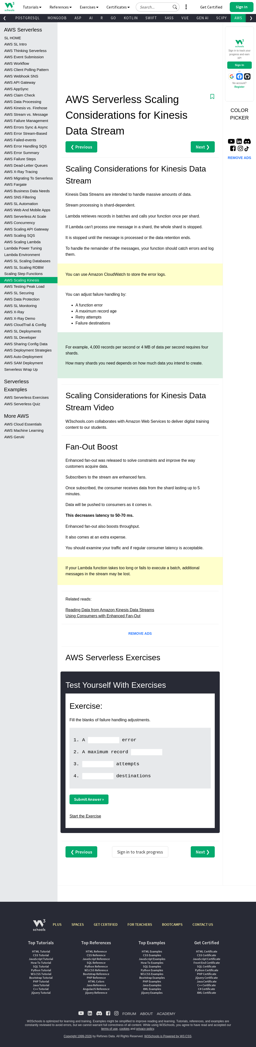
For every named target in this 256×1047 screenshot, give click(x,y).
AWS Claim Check (19, 95)
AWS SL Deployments (22, 331)
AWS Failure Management (26, 120)
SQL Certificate (206, 966)
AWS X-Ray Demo (19, 318)
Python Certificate (206, 970)
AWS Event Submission (24, 57)
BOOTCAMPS (172, 924)
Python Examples (152, 970)
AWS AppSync (16, 89)
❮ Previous (81, 147)
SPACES (78, 924)
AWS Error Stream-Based (25, 133)
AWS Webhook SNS (21, 76)
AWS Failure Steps (20, 159)
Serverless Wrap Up (21, 369)
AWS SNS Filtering (20, 197)
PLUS (57, 924)
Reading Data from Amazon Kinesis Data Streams (110, 610)
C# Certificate (206, 989)
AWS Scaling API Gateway (26, 229)
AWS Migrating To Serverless (28, 178)
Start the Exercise (85, 816)
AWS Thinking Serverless (25, 50)
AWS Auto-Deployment (23, 356)
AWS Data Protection (22, 299)
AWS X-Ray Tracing (21, 172)
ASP (78, 18)
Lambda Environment (22, 254)
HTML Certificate (206, 951)
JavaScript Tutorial (41, 959)
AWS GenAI (14, 437)
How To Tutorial (41, 962)
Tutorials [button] (32, 7)
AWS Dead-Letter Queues (26, 165)
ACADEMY (166, 1014)
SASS (169, 18)
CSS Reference (96, 955)
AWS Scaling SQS (19, 235)
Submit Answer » (89, 799)
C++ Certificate (206, 985)
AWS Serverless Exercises (26, 397)
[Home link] (9, 6)
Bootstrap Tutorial (40, 978)
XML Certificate (206, 992)
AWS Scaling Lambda (22, 242)
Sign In (239, 65)
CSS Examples (152, 955)
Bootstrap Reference (96, 974)
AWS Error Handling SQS (25, 146)
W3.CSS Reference (96, 970)
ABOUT (146, 1014)
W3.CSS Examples (151, 974)
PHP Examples (152, 981)
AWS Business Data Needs (27, 191)
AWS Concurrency (19, 222)
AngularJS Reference (96, 989)
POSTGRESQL (27, 18)
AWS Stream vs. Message (26, 114)
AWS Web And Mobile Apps (27, 210)
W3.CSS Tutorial (41, 974)
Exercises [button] (89, 7)
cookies (124, 1028)
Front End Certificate (207, 962)
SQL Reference (96, 962)
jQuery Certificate (207, 978)
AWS (238, 18)
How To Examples (152, 962)
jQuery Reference (96, 992)
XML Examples (152, 989)
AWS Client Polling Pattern (26, 70)
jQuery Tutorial (41, 992)
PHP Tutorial (41, 981)
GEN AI (202, 18)
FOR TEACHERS (140, 924)
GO (113, 18)
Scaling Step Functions (23, 274)
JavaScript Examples (152, 959)
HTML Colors (96, 981)
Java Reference (96, 985)
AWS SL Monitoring (20, 306)
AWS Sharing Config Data (26, 344)
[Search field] (158, 7)
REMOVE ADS (140, 634)
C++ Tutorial (40, 989)
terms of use (109, 1028)
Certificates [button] (118, 7)
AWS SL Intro (15, 44)
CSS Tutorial (41, 955)
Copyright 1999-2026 (78, 1036)
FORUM (129, 1014)
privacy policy (145, 1028)
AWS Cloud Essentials (23, 424)
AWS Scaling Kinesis (21, 280)
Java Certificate (206, 981)
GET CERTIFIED (106, 924)
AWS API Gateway (20, 82)
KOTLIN (131, 18)
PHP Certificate (206, 974)
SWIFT (151, 18)
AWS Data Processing (22, 102)
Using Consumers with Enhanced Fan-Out (103, 616)
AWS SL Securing (19, 293)
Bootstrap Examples (152, 978)
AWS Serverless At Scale (25, 216)
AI (91, 18)
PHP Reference (96, 978)
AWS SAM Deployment (23, 363)
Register (239, 87)
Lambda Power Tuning (23, 248)
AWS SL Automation (21, 204)
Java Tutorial (41, 985)
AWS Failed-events (20, 140)
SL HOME (12, 38)
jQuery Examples (151, 992)
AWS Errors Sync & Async (26, 127)
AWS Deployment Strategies (28, 350)
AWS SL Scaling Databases (27, 261)
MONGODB (57, 18)
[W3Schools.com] (39, 927)
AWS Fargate (15, 184)
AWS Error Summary (21, 152)
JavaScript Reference (96, 959)
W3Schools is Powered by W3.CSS (168, 1036)
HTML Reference (96, 951)
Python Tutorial (41, 970)
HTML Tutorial (41, 951)
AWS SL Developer (20, 337)
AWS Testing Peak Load (24, 286)
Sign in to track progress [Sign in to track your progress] (140, 852)
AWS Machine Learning (24, 430)
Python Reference (96, 966)
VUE (185, 18)
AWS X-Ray (14, 312)
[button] (175, 7)
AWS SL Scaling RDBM (24, 267)
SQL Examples (152, 966)
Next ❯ (203, 147)
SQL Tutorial (41, 966)
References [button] (61, 7)
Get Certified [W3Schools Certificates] (211, 7)
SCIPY (221, 18)
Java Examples (151, 985)
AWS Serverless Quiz (22, 404)
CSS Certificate (206, 955)
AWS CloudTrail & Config (25, 324)
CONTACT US (202, 924)
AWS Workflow (16, 63)
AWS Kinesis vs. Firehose (25, 108)
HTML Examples (152, 951)
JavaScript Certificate (206, 959)
